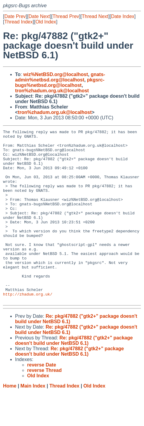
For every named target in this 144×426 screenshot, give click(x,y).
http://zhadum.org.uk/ (27, 327)
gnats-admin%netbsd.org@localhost (60, 77)
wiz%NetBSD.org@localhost (55, 74)
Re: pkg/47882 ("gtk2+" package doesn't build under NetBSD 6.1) (74, 374)
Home (9, 420)
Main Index (32, 420)
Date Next (39, 16)
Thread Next (95, 16)
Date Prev (15, 16)
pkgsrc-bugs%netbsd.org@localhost (60, 82)
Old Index (46, 21)
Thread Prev (66, 16)
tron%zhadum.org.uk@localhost (52, 90)
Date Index (122, 16)
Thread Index (18, 21)
